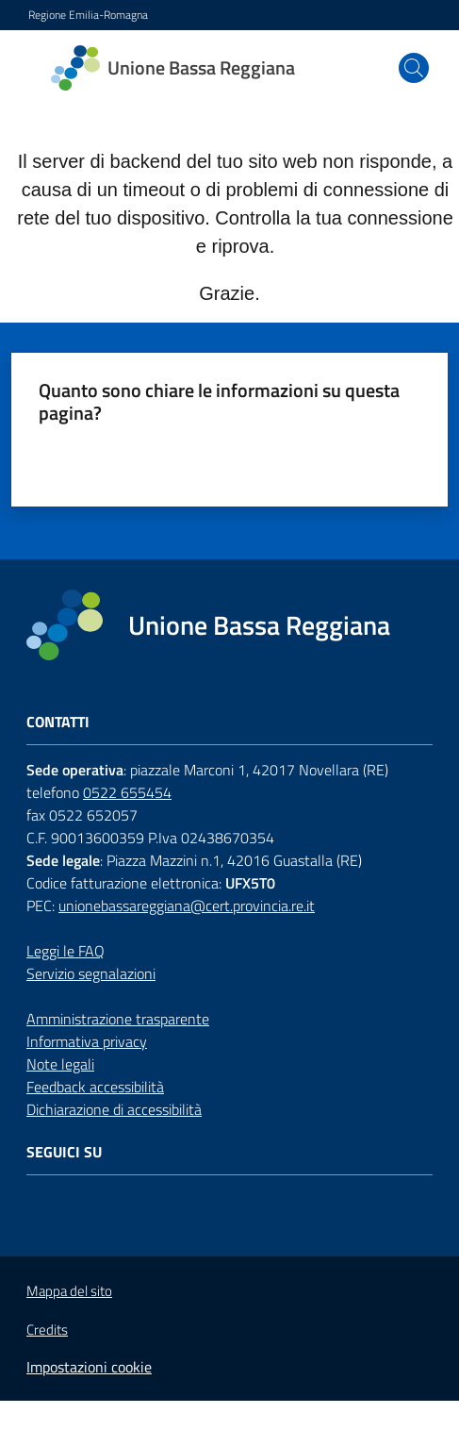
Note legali (60, 1064)
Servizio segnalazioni (91, 973)
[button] (414, 68)
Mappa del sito (69, 1291)
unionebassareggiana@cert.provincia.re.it (186, 905)
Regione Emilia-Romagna (88, 15)
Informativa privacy (86, 1041)
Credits (47, 1330)
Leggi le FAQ (65, 950)
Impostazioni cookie (89, 1366)
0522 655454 (127, 792)
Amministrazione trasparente (117, 1018)
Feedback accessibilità (95, 1086)
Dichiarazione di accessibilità (114, 1109)
